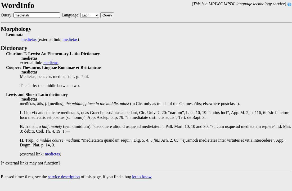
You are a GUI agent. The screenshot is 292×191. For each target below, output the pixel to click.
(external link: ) (50, 39)
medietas (29, 39)
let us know (142, 177)
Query (107, 15)
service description (64, 177)
